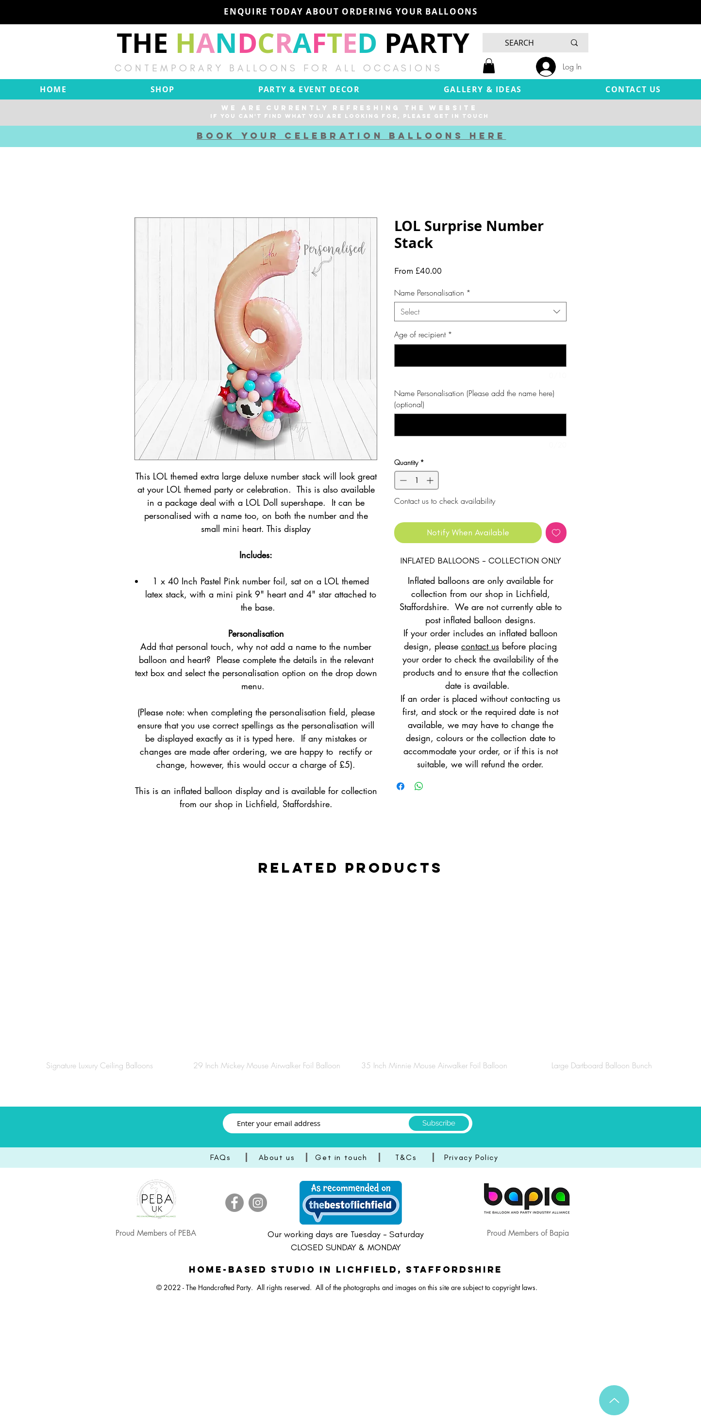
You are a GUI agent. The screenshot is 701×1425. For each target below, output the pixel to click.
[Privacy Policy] (472, 1157)
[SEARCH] (519, 42)
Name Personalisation (432, 292)
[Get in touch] (342, 1157)
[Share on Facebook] (400, 786)
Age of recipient (423, 334)
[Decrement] (402, 480)
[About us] (277, 1157)
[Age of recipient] (480, 355)
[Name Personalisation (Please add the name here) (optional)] (480, 425)
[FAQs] (221, 1157)
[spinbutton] (416, 480)
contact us (480, 646)
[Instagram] (258, 1202)
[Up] (614, 1400)
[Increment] (431, 480)
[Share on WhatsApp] (419, 786)
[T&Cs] (407, 1157)
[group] (350, 982)
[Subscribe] (439, 1123)
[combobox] (480, 311)
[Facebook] (234, 1202)
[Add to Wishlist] (556, 532)
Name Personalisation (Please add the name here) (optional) (474, 398)
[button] (489, 65)
